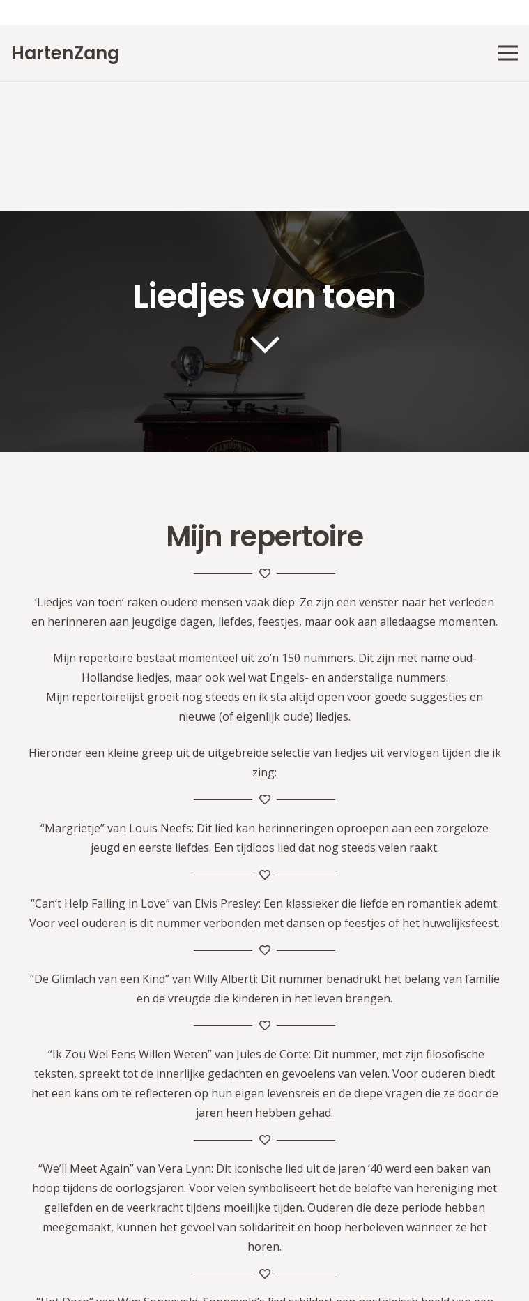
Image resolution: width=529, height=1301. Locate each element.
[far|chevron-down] (264, 344)
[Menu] (508, 53)
